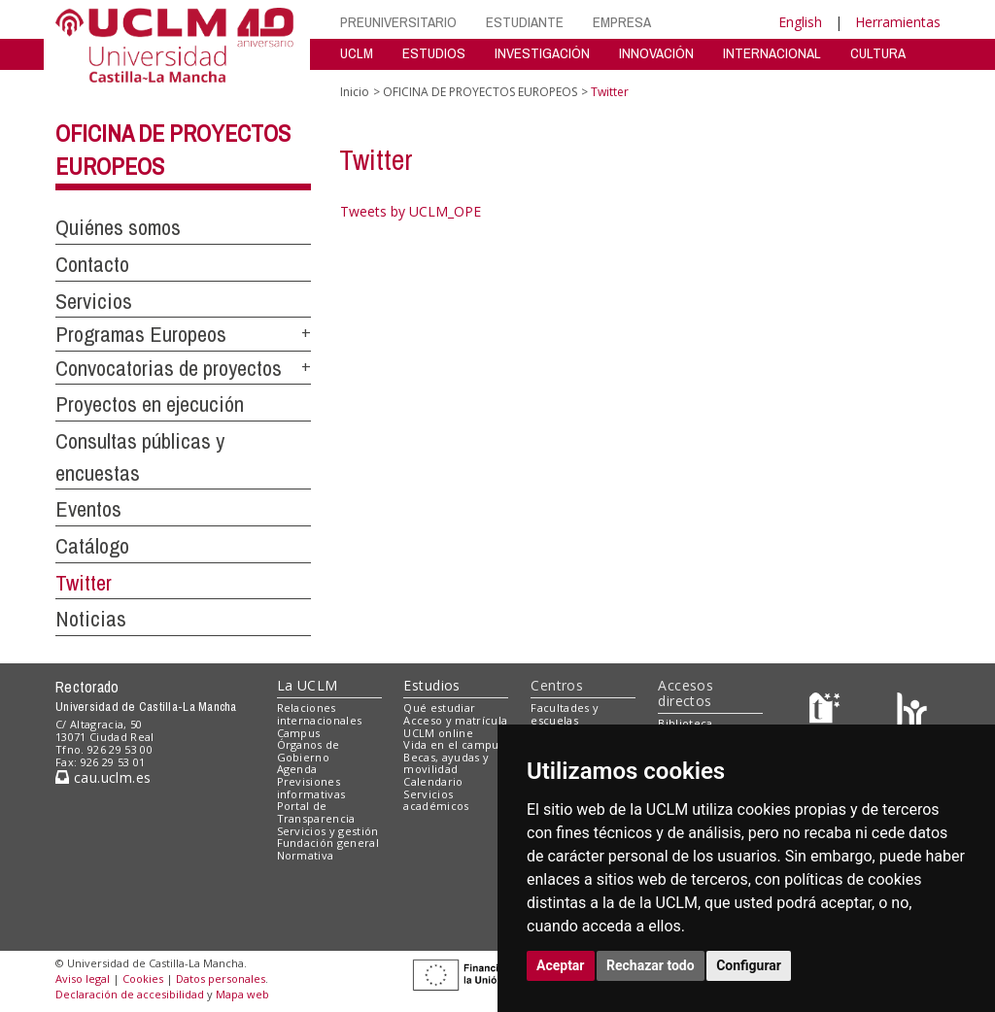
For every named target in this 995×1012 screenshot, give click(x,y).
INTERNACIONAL (772, 53)
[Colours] (912, 712)
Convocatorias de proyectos (168, 368)
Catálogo (92, 545)
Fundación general (328, 842)
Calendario (433, 781)
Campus (299, 732)
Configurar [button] (748, 965)
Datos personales (220, 978)
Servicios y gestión (328, 831)
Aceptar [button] (560, 965)
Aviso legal (82, 978)
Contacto (92, 264)
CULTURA (878, 53)
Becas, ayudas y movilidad (446, 763)
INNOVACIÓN (656, 53)
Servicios (93, 301)
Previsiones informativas (311, 787)
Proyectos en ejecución (149, 404)
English (800, 22)
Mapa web (242, 994)
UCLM (356, 53)
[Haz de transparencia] (827, 712)
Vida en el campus (453, 744)
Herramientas (898, 22)
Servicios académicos (435, 800)
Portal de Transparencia (316, 812)
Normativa (305, 855)
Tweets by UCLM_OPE (410, 211)
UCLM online (438, 732)
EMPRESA (622, 22)
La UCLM (307, 685)
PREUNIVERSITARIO (398, 22)
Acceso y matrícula (455, 720)
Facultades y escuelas (565, 713)
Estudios (431, 685)
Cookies (142, 978)
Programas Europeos (140, 334)
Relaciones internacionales (319, 713)
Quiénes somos (118, 227)
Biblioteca (685, 723)
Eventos (88, 508)
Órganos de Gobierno (308, 750)
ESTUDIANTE (525, 22)
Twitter (83, 582)
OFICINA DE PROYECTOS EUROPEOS (480, 92)
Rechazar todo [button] (650, 965)
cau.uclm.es (103, 777)
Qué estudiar (439, 707)
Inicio (354, 92)
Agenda (297, 768)
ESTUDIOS (433, 53)
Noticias (90, 618)
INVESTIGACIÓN (542, 53)
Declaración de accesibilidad (129, 994)
